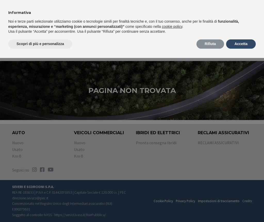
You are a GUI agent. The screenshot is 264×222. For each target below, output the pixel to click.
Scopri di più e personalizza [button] (40, 44)
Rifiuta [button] (210, 44)
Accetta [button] (241, 44)
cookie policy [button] (172, 26)
